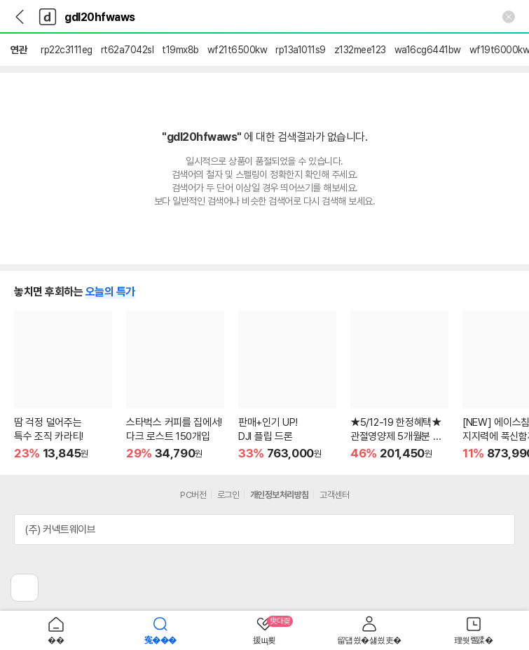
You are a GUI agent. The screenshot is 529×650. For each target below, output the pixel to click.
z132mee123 (360, 49)
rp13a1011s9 (300, 49)
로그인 (228, 495)
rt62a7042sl (127, 49)
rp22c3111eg (66, 49)
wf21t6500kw (237, 49)
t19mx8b (180, 49)
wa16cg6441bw (427, 49)
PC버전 (193, 495)
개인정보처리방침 (279, 495)
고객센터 (334, 495)
